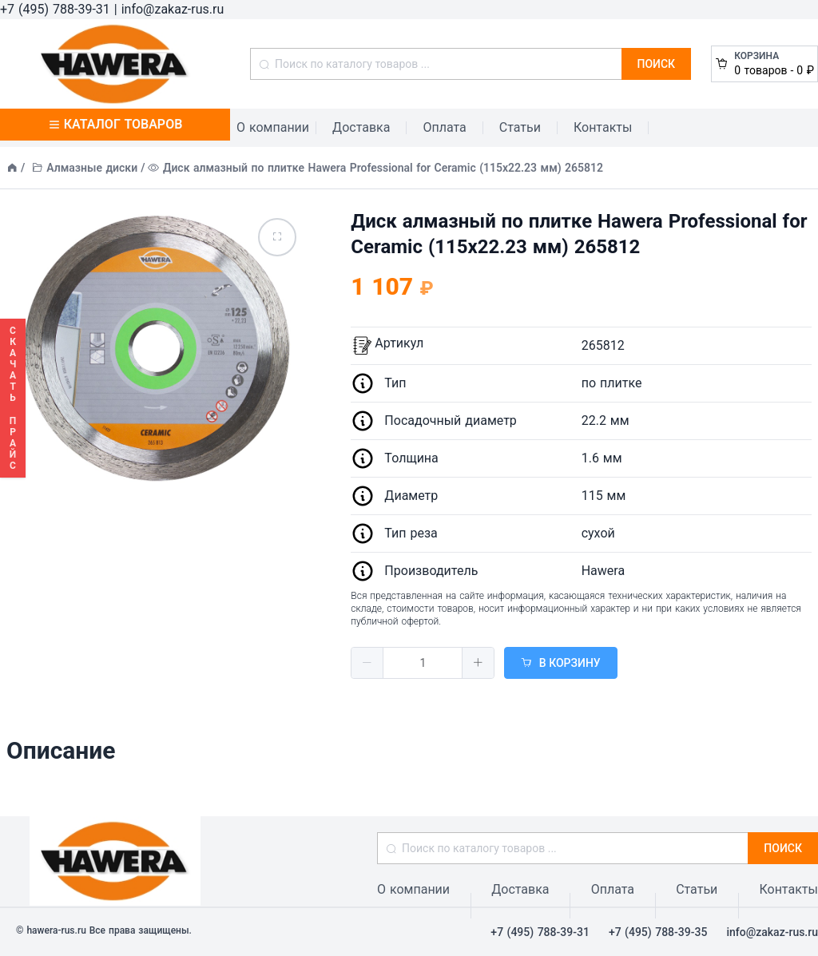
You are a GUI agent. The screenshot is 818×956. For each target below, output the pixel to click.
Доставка (361, 127)
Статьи (520, 127)
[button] (367, 663)
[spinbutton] (422, 663)
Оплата (444, 127)
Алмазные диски (91, 167)
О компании (272, 127)
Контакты (603, 127)
